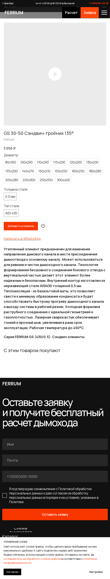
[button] (71, 12)
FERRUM (14, 12)
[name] (55, 444)
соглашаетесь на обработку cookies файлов (32, 559)
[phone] (55, 476)
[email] (55, 460)
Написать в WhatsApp (22, 238)
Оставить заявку (55, 514)
